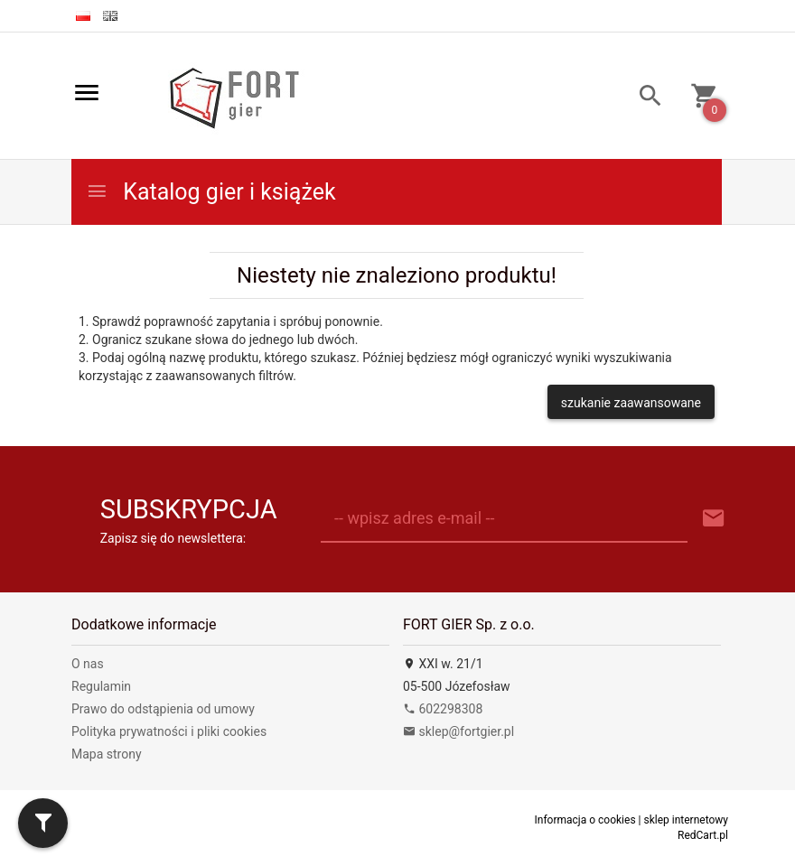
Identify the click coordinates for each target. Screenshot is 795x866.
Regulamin (101, 686)
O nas (87, 663)
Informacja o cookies (585, 820)
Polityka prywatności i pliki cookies (169, 731)
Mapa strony (106, 754)
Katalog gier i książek (211, 192)
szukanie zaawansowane (631, 403)
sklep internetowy (685, 820)
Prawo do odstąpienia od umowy (163, 709)
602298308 (442, 709)
